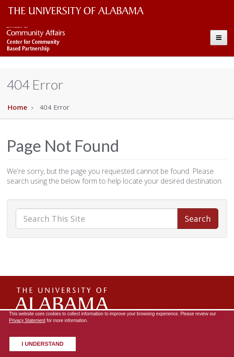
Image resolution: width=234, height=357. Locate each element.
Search (198, 218)
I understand (43, 344)
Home (17, 107)
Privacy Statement (27, 320)
